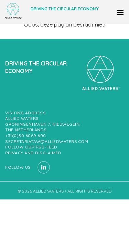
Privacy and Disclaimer (33, 152)
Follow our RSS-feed (31, 146)
